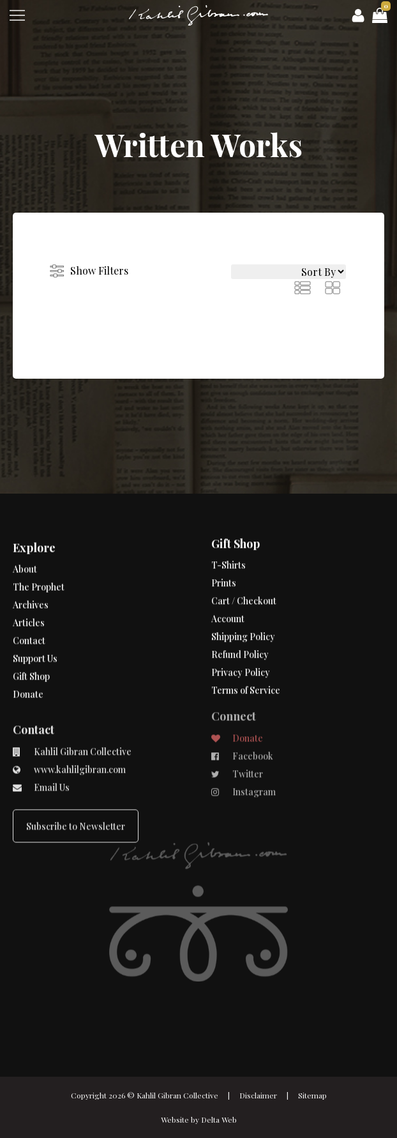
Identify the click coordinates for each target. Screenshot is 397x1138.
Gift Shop (31, 638)
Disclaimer (258, 1095)
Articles (29, 584)
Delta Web (219, 1119)
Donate (28, 655)
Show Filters (99, 270)
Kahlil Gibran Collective (177, 1095)
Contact (29, 602)
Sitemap (312, 1095)
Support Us (35, 620)
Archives (31, 566)
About (25, 530)
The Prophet (38, 548)
